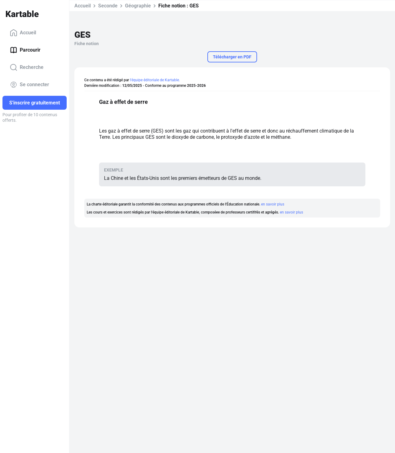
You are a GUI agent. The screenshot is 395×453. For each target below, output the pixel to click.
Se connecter (29, 84)
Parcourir (25, 50)
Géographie (138, 6)
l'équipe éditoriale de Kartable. (155, 80)
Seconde (108, 6)
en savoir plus (272, 204)
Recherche (27, 67)
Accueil (23, 32)
